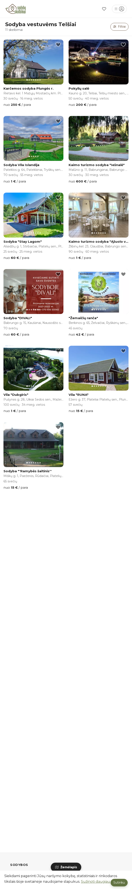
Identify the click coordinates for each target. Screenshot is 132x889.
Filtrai (119, 27)
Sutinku (119, 882)
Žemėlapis (66, 867)
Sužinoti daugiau (95, 881)
